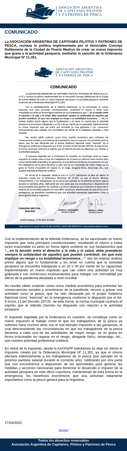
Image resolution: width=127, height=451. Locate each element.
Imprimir (63, 430)
